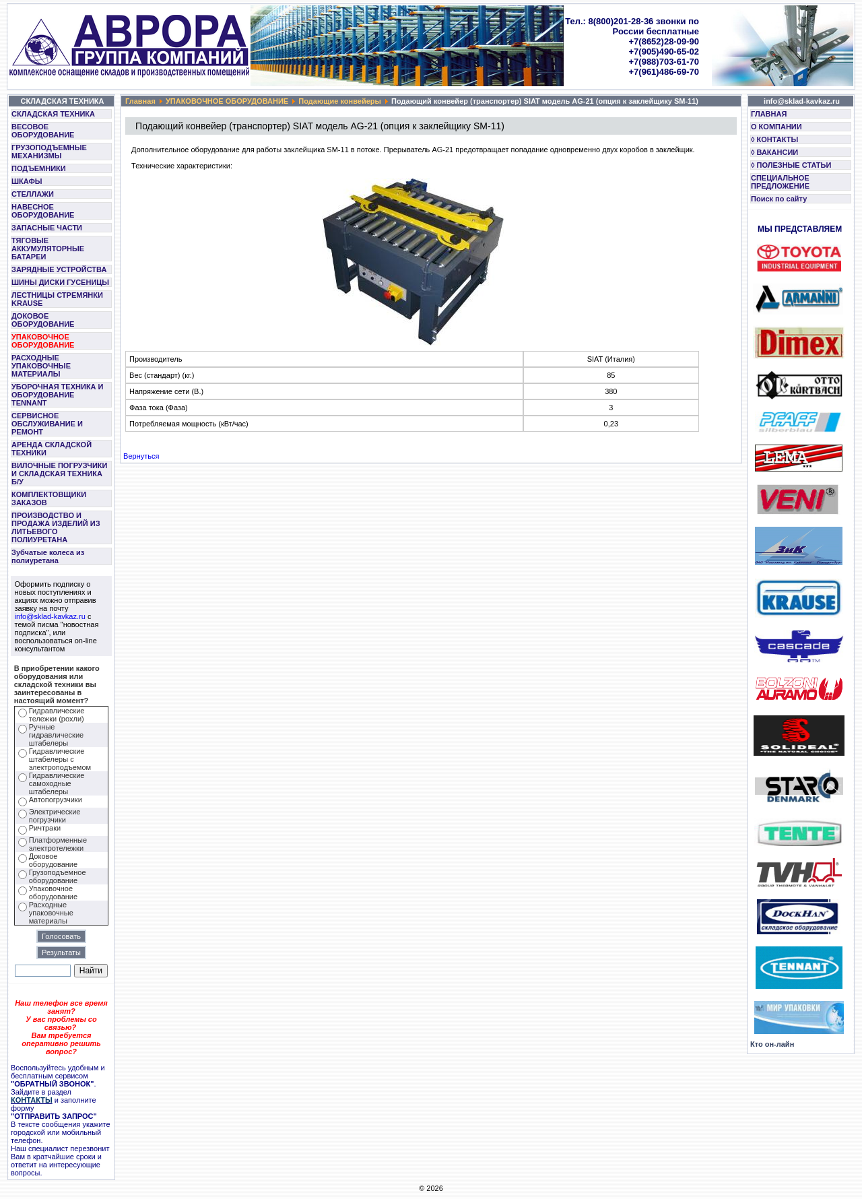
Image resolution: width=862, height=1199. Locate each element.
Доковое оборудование (53, 860)
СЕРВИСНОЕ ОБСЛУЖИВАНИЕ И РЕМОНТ (47, 424)
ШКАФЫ (26, 181)
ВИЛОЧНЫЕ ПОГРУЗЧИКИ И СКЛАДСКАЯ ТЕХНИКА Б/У (59, 473)
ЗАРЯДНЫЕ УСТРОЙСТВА (58, 269)
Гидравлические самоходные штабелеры (57, 783)
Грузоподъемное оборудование (57, 876)
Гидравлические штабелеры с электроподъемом (60, 759)
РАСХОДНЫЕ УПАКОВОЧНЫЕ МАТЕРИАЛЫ (41, 366)
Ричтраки (45, 828)
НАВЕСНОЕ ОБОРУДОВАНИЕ (42, 211)
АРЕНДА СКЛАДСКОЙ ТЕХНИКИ (51, 449)
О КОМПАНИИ (776, 127)
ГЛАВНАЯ (769, 114)
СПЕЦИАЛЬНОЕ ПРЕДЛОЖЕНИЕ (780, 182)
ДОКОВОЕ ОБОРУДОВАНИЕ (42, 320)
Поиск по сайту (779, 199)
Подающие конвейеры (339, 101)
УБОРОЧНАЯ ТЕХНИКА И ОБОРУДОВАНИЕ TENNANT (57, 395)
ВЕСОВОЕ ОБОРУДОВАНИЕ (42, 131)
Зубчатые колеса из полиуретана (47, 556)
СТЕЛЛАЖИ (32, 194)
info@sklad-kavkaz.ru (50, 616)
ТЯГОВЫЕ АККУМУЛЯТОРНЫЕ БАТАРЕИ (47, 248)
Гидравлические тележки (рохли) (57, 715)
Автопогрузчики (55, 800)
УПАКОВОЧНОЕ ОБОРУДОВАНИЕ (42, 341)
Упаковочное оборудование (53, 892)
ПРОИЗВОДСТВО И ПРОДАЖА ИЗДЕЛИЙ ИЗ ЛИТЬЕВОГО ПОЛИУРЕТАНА (55, 527)
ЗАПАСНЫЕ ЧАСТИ (46, 228)
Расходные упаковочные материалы (51, 913)
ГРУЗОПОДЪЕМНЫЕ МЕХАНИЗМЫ (49, 151)
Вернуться (141, 456)
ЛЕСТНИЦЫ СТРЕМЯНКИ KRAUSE (57, 299)
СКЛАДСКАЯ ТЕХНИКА (53, 114)
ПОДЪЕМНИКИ (38, 168)
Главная (140, 101)
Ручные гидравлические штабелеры (56, 735)
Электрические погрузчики (55, 816)
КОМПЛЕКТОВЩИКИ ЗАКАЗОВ (48, 498)
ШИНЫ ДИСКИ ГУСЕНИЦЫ (60, 282)
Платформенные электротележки (58, 844)
